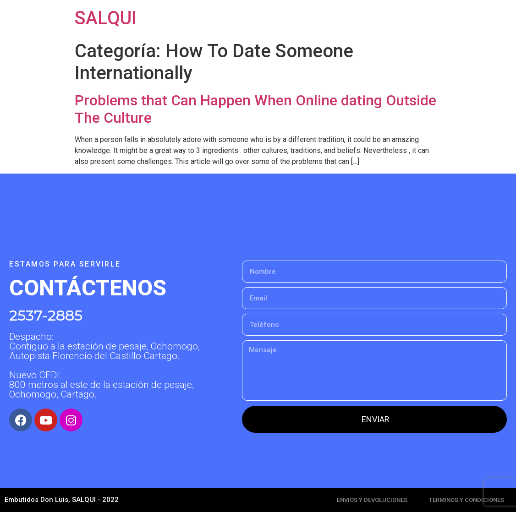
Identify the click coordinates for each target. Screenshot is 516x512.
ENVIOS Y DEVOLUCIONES (372, 499)
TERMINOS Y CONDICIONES (466, 499)
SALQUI (106, 18)
